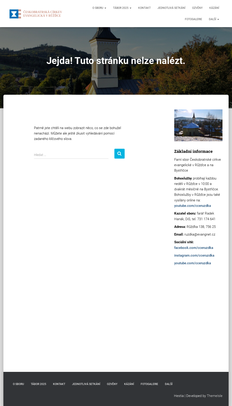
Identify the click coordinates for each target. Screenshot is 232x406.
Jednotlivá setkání (171, 7)
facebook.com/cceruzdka (193, 248)
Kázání (214, 7)
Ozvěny (197, 7)
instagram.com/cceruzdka (194, 255)
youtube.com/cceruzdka (192, 206)
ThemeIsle (214, 396)
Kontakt (144, 7)
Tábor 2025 (122, 7)
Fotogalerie (193, 19)
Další (214, 19)
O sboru (99, 7)
